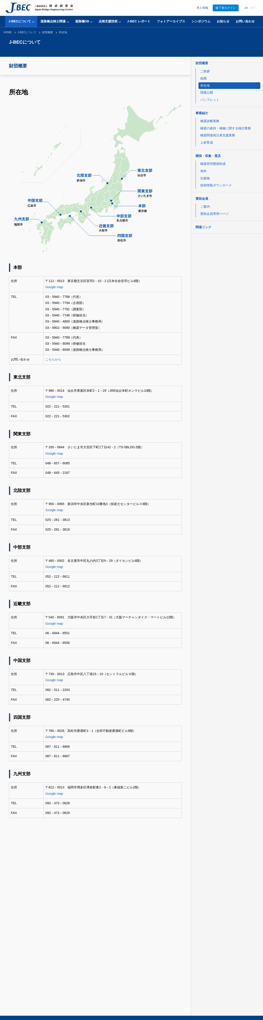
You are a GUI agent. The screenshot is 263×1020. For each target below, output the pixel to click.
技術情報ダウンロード (216, 185)
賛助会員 (202, 198)
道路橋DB (82, 21)
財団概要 (47, 32)
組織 (203, 78)
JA (246, 7)
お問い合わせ (245, 21)
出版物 (205, 178)
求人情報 (202, 7)
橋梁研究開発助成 (213, 164)
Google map (54, 287)
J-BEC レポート (138, 21)
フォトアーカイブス (171, 21)
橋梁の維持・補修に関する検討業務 (225, 128)
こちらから (53, 359)
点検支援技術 (108, 21)
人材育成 (206, 142)
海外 (203, 171)
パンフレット (209, 100)
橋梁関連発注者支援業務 (217, 135)
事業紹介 (202, 113)
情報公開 (206, 92)
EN (252, 7)
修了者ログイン (225, 7)
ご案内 (205, 206)
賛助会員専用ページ (214, 214)
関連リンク (203, 227)
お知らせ (223, 21)
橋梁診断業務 (209, 121)
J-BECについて (19, 21)
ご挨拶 (205, 71)
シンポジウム (200, 21)
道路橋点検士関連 (53, 21)
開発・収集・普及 (208, 156)
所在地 (63, 32)
